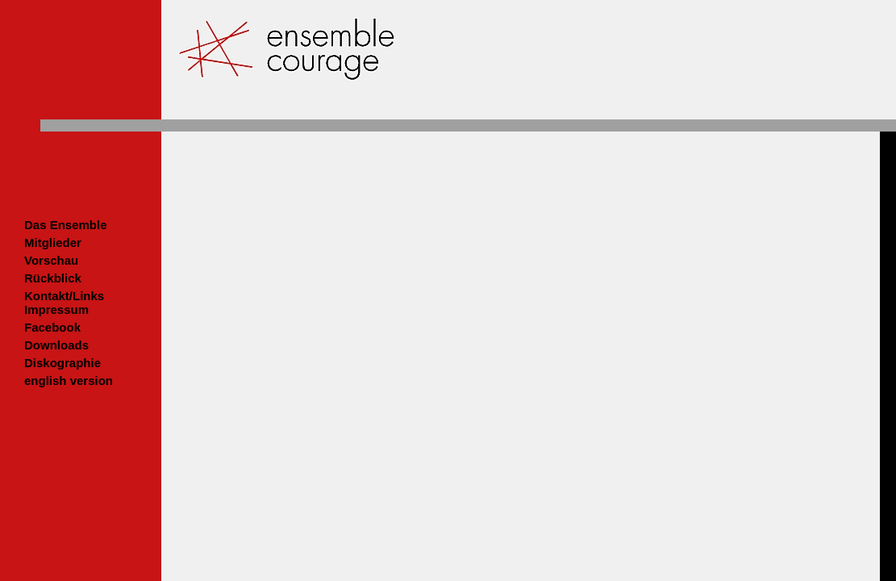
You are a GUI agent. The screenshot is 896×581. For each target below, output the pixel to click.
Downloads (56, 345)
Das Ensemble (65, 225)
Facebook (52, 327)
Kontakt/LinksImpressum (64, 302)
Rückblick (52, 278)
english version (68, 380)
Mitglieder (52, 242)
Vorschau (51, 260)
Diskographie (62, 363)
